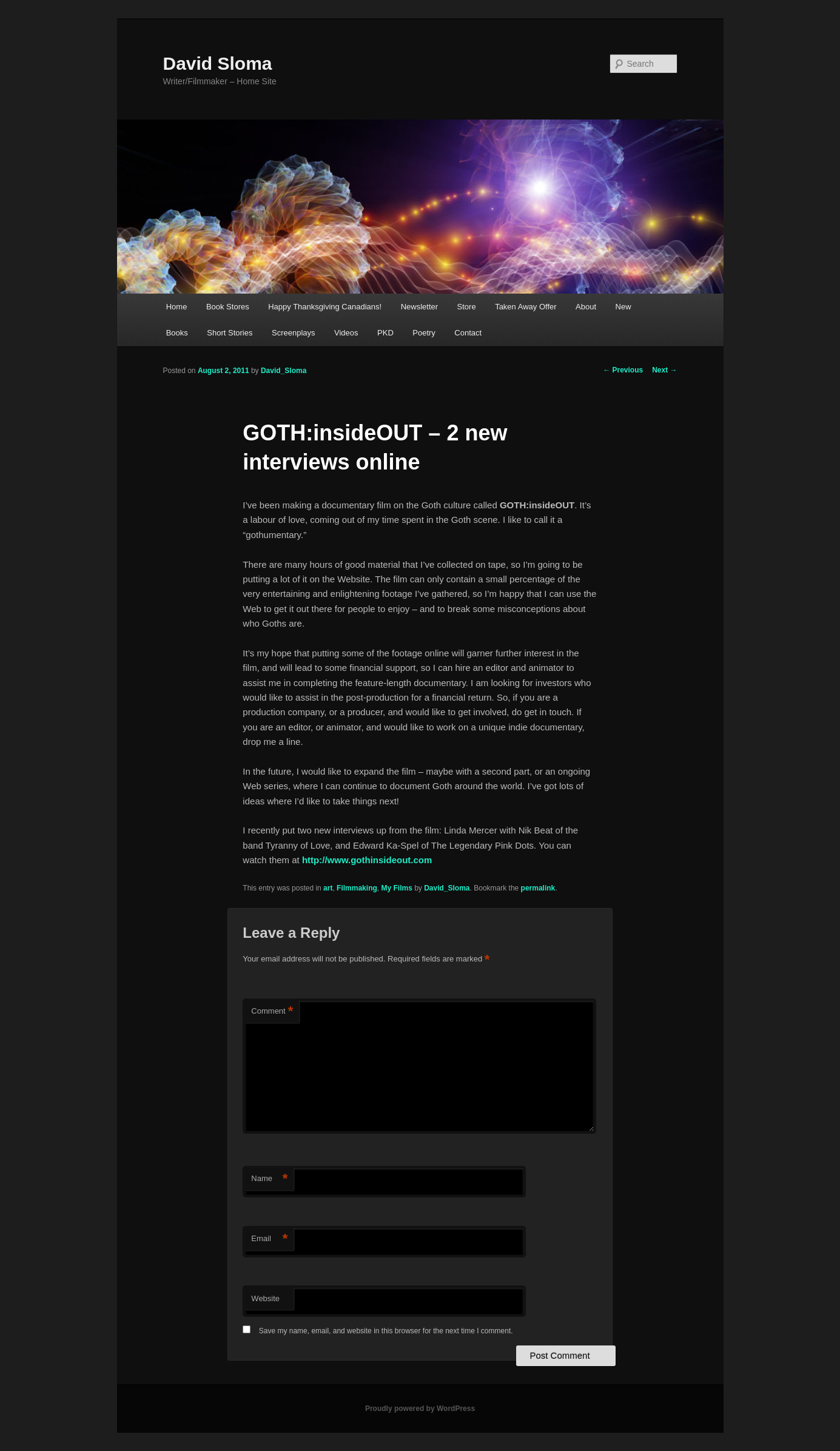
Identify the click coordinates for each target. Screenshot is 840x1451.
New (623, 306)
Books (177, 332)
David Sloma (217, 63)
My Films (396, 888)
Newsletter (419, 306)
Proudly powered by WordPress (420, 1408)
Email (269, 1239)
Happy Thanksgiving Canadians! (324, 306)
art (327, 888)
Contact (468, 332)
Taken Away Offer (525, 306)
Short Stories (229, 332)
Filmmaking (357, 888)
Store (466, 306)
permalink (538, 888)
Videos (346, 332)
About (586, 306)
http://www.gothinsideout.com (367, 860)
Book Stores (227, 306)
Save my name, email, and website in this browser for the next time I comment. (386, 1331)
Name (269, 1179)
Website (265, 1298)
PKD (385, 332)
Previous (623, 370)
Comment (272, 1011)
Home (176, 306)
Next (664, 370)
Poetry (423, 332)
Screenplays (293, 332)
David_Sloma (283, 370)
